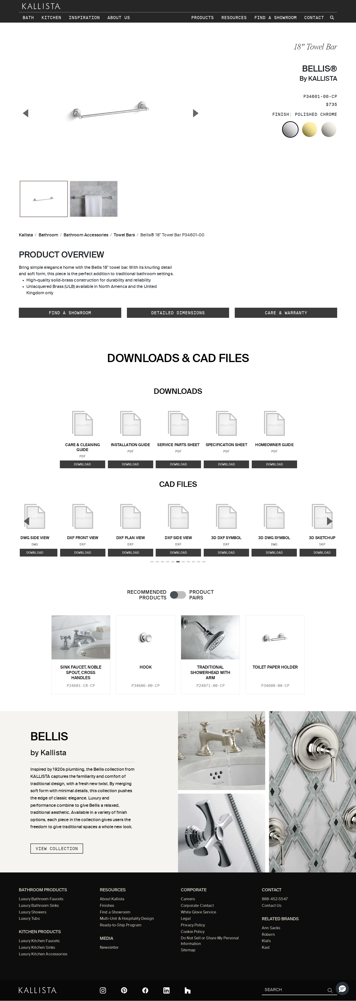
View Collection (57, 848)
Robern (268, 935)
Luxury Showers (32, 912)
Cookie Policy (192, 932)
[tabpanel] (178, 651)
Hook (146, 668)
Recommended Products (147, 595)
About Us (118, 17)
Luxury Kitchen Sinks (37, 948)
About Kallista (112, 899)
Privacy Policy (193, 925)
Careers (188, 899)
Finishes (107, 906)
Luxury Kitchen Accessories (43, 954)
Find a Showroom (275, 17)
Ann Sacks (271, 928)
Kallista (26, 235)
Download (82, 464)
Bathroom (48, 235)
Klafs (266, 941)
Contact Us (272, 906)
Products (202, 17)
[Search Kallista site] (332, 17)
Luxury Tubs (29, 919)
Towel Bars (124, 235)
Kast (266, 948)
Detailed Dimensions (178, 312)
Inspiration (84, 17)
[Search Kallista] (292, 990)
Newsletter (109, 948)
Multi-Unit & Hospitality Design (127, 919)
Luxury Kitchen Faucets (39, 941)
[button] (342, 988)
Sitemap (188, 950)
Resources (234, 17)
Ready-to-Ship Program (120, 925)
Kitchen (51, 17)
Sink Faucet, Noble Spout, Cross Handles (80, 673)
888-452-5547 (275, 899)
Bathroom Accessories (86, 235)
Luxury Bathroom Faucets (41, 899)
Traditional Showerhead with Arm (210, 673)
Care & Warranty (286, 312)
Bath (28, 17)
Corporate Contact (197, 906)
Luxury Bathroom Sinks (39, 906)
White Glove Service (198, 912)
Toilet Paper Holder (275, 668)
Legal (186, 919)
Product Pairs (201, 595)
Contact (314, 17)
